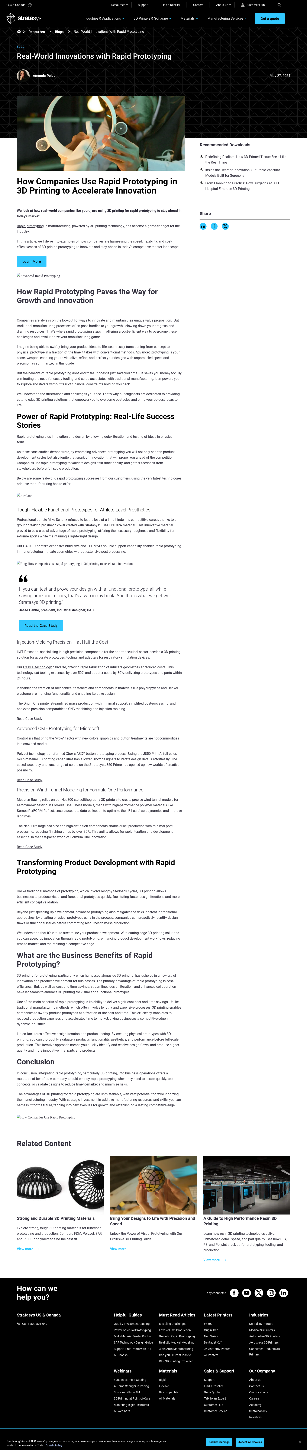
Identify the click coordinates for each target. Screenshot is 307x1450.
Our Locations (258, 1392)
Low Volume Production (175, 1330)
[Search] (279, 5)
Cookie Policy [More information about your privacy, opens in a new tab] (54, 1445)
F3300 (208, 1323)
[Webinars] (134, 1372)
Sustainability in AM (127, 1392)
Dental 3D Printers (261, 1323)
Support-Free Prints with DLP (133, 1349)
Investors (255, 1417)
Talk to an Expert (215, 1398)
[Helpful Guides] (134, 1316)
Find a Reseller (170, 5)
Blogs (59, 32)
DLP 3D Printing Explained (176, 1361)
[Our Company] (269, 1372)
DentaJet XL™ (213, 1342)
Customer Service (215, 1411)
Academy (255, 1405)
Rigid (162, 1379)
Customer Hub (253, 5)
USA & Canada (20, 5)
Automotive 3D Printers (264, 1336)
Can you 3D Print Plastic (175, 1355)
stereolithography (87, 800)
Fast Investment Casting (130, 1379)
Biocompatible (168, 1392)
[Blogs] (69, 32)
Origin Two (211, 1330)
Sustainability (258, 1411)
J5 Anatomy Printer (217, 1349)
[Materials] (179, 1372)
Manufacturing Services (225, 18)
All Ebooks (120, 1355)
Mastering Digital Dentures (131, 1405)
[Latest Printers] (224, 1316)
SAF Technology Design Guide (133, 1342)
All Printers (211, 1355)
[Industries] (269, 1316)
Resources (118, 5)
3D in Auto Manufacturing (176, 1349)
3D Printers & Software (151, 18)
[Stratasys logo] (24, 18)
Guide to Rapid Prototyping (177, 1336)
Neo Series (211, 1336)
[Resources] (50, 32)
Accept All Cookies (250, 1442)
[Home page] (17, 32)
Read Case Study (29, 719)
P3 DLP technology (37, 667)
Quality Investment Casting (132, 1323)
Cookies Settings (219, 1442)
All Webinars (122, 1411)
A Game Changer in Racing (131, 1386)
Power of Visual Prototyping (132, 1330)
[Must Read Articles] (179, 1316)
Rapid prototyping (30, 226)
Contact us (256, 1386)
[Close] (300, 1442)
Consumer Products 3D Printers (264, 1351)
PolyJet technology (31, 754)
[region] (153, 1442)
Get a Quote (212, 1392)
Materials (188, 18)
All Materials (167, 1398)
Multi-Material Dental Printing (133, 1336)
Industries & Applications (102, 18)
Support (143, 5)
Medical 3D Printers (262, 1330)
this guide (66, 363)
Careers (198, 5)
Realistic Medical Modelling (176, 1342)
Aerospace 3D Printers (264, 1342)
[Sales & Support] (224, 1372)
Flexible (164, 1386)
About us (222, 5)
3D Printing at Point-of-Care (132, 1398)
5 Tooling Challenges (172, 1323)
